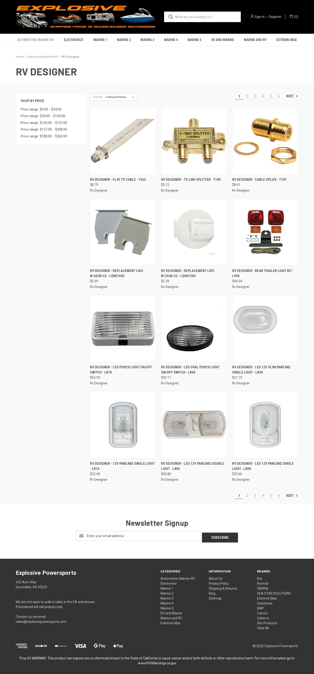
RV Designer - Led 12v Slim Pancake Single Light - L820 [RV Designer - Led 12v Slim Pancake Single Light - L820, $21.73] (261, 370)
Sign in (260, 17)
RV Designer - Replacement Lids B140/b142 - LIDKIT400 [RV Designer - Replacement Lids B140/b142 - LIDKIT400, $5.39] (116, 273)
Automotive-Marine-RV (35, 40)
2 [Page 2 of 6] (247, 96)
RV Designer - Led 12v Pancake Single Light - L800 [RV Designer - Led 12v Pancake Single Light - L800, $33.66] (263, 466)
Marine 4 (171, 40)
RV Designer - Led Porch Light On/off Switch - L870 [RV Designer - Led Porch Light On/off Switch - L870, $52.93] (121, 370)
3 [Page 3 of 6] (255, 96)
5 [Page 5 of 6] (271, 96)
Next (292, 96)
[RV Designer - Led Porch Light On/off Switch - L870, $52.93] (123, 328)
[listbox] (121, 97)
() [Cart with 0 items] (294, 16)
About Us (215, 577)
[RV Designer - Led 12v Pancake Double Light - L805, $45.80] (194, 424)
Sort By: (98, 97)
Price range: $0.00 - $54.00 (41, 109)
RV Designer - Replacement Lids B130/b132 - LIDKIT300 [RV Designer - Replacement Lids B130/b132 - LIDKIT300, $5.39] (187, 273)
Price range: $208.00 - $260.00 (44, 136)
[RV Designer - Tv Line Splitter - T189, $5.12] (194, 141)
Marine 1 (100, 40)
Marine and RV (255, 40)
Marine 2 (124, 40)
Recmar (263, 582)
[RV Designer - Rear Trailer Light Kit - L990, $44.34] (265, 232)
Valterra (263, 616)
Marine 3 (147, 40)
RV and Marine (222, 40)
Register (275, 17)
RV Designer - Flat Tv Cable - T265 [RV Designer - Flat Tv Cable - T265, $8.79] (118, 179)
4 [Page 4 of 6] (263, 96)
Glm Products (267, 621)
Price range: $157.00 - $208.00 (44, 129)
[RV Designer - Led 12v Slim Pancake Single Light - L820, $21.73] (265, 328)
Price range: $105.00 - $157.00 (44, 123)
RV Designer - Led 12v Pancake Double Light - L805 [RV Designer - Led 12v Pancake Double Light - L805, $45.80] (192, 466)
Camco (262, 611)
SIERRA (262, 587)
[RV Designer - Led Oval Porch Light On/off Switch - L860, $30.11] (194, 328)
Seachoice (265, 602)
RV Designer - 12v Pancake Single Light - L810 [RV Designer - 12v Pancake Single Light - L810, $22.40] (122, 466)
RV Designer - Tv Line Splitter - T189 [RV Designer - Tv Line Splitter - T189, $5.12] (191, 179)
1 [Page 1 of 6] (239, 96)
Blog (212, 592)
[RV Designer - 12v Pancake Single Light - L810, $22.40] (123, 424)
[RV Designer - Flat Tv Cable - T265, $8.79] (123, 141)
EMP (260, 606)
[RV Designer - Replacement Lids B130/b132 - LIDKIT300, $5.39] (194, 232)
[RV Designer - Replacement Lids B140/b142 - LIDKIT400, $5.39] (123, 232)
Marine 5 (194, 40)
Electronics (73, 40)
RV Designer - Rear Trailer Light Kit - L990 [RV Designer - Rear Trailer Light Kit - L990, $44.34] (263, 273)
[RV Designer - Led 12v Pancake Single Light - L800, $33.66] (265, 424)
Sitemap (215, 597)
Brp (259, 577)
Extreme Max (286, 40)
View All (263, 626)
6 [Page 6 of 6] (279, 96)
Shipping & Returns (223, 587)
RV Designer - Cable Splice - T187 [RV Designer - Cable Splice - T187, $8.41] (259, 179)
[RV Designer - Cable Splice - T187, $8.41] (265, 141)
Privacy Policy (219, 582)
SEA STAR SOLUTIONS (274, 592)
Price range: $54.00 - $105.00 (43, 116)
